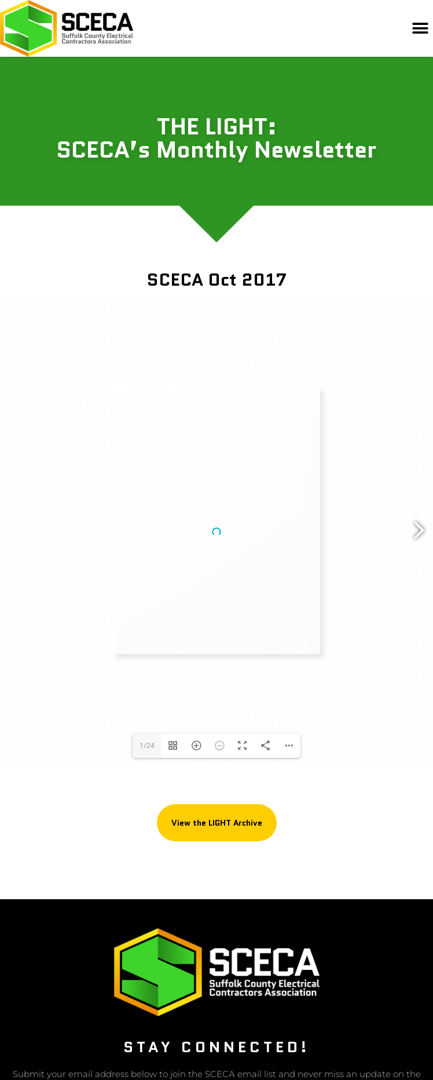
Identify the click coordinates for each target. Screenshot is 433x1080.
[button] (420, 29)
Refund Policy (207, 1016)
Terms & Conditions (271, 1016)
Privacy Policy (152, 1016)
